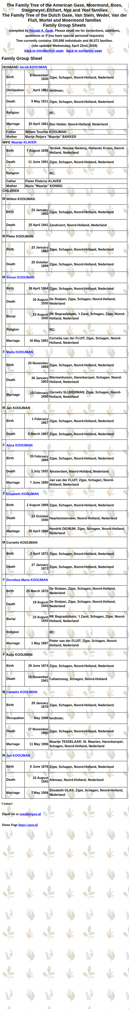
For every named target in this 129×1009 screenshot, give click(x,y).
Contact (7, 803)
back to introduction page (44, 50)
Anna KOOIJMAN (19, 445)
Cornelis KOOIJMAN (21, 692)
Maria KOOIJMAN (19, 352)
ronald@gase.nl (30, 814)
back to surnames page (84, 50)
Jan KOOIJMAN (18, 755)
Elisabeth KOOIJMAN (22, 494)
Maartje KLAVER (23, 142)
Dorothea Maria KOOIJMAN (27, 580)
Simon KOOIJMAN (20, 277)
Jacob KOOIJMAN (33, 67)
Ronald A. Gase (41, 30)
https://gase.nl (28, 825)
